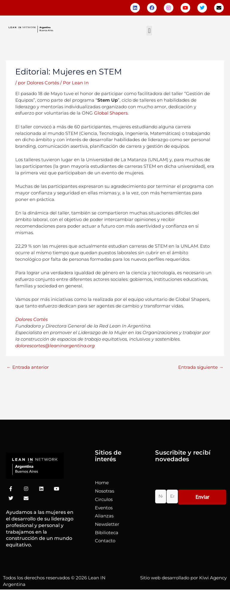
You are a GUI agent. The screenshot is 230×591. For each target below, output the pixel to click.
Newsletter (107, 524)
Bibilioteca (106, 532)
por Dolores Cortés (38, 83)
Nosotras (104, 491)
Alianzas (104, 516)
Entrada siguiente (200, 367)
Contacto (105, 540)
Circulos (104, 499)
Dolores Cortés (32, 319)
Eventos (104, 508)
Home (102, 482)
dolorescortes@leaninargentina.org (55, 345)
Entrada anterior (28, 367)
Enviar (202, 496)
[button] (149, 31)
